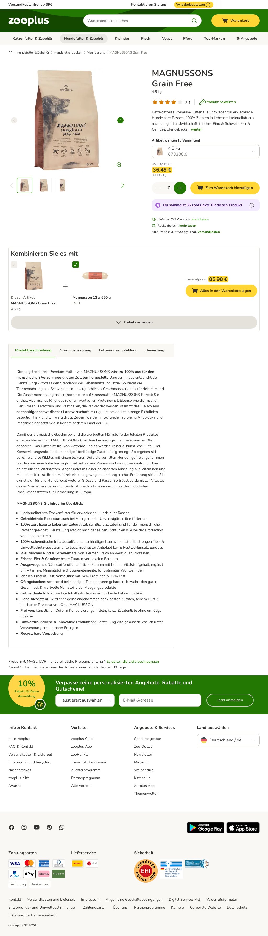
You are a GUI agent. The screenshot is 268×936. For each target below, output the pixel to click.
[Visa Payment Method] (14, 864)
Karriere (177, 907)
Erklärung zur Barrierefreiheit (31, 915)
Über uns (120, 907)
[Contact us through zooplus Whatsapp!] (62, 827)
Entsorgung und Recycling (29, 762)
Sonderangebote (147, 738)
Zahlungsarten (95, 907)
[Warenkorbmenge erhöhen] (180, 188)
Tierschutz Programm (88, 762)
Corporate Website (205, 907)
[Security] (146, 872)
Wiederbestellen (193, 5)
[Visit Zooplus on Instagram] (24, 827)
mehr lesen (200, 219)
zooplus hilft (18, 777)
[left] (14, 120)
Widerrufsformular (221, 899)
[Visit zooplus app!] (205, 831)
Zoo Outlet (143, 746)
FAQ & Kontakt (20, 746)
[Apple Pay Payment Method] (29, 875)
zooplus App (144, 785)
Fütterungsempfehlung (118, 350)
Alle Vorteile (81, 785)
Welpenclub (143, 770)
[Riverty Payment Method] (58, 875)
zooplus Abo (81, 746)
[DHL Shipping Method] (77, 864)
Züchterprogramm (85, 770)
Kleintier (122, 38)
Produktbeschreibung (33, 350)
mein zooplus (19, 738)
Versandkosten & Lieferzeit (30, 754)
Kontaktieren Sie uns (149, 4)
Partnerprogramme (149, 907)
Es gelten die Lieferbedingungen (133, 661)
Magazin (140, 762)
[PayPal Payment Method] (14, 875)
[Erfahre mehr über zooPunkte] (251, 205)
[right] (120, 120)
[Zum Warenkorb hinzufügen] (225, 188)
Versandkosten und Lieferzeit (51, 899)
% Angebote (246, 38)
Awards (14, 785)
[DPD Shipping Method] (92, 864)
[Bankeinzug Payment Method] (40, 884)
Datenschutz (237, 907)
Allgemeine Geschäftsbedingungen (134, 899)
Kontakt (14, 899)
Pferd (187, 38)
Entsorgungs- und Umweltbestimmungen (42, 907)
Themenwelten (146, 793)
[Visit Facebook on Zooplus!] (11, 827)
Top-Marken (214, 38)
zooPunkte (79, 754)
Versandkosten (209, 232)
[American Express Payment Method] (44, 864)
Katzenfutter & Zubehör (32, 38)
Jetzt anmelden (230, 700)
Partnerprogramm (85, 777)
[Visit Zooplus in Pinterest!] (49, 827)
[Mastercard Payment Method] (29, 864)
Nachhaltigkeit (19, 770)
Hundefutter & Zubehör (83, 38)
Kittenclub (142, 777)
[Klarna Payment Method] (44, 875)
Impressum (90, 899)
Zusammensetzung (75, 350)
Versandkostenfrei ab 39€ (30, 4)
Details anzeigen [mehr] (134, 322)
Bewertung (154, 350)
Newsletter (143, 754)
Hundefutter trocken (68, 52)
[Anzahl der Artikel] (169, 188)
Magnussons (96, 52)
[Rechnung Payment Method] (18, 884)
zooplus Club (82, 738)
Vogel (167, 38)
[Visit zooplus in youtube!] (37, 827)
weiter (196, 129)
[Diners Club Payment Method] (58, 864)
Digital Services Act (184, 899)
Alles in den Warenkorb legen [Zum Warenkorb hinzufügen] (224, 291)
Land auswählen (213, 728)
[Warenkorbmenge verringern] (158, 188)
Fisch (145, 38)
